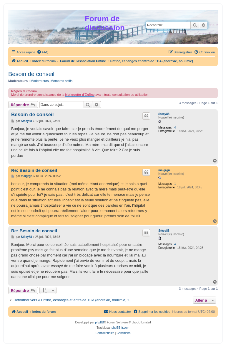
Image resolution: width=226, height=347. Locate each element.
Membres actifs (62, 81)
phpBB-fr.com (120, 327)
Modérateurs (40, 81)
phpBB (99, 322)
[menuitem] (43, 52)
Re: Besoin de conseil (34, 170)
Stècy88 (164, 114)
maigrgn (164, 170)
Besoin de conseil (31, 74)
